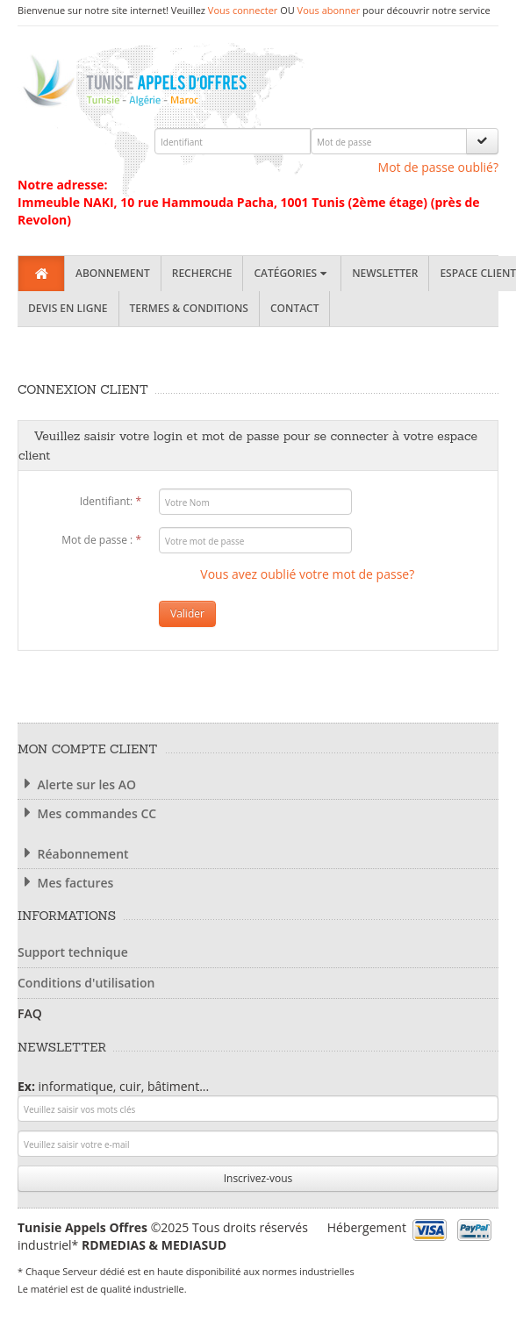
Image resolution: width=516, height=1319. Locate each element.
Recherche (202, 273)
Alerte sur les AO (77, 784)
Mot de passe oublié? (438, 167)
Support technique (73, 952)
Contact (294, 308)
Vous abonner (329, 10)
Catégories (292, 273)
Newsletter (385, 273)
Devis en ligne (68, 308)
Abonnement (112, 273)
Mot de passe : (101, 539)
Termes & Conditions (189, 308)
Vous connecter (242, 10)
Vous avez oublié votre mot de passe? (307, 574)
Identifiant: (110, 501)
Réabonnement (73, 853)
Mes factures (65, 882)
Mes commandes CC (87, 813)
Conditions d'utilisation (86, 982)
